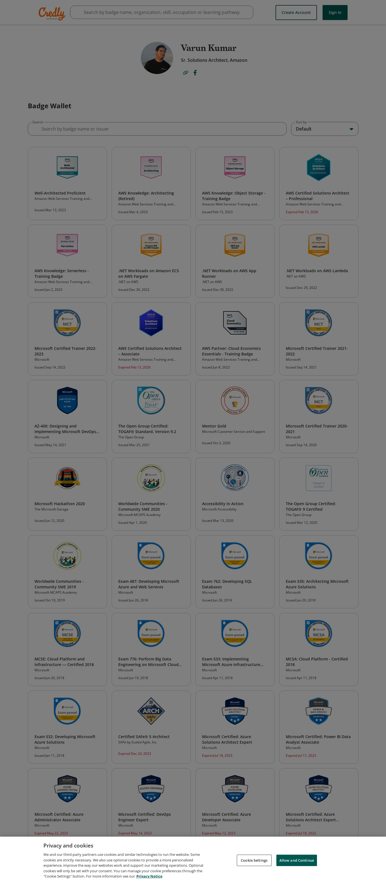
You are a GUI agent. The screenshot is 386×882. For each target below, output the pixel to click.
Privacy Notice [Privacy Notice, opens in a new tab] (149, 877)
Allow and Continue (296, 861)
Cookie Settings (254, 861)
